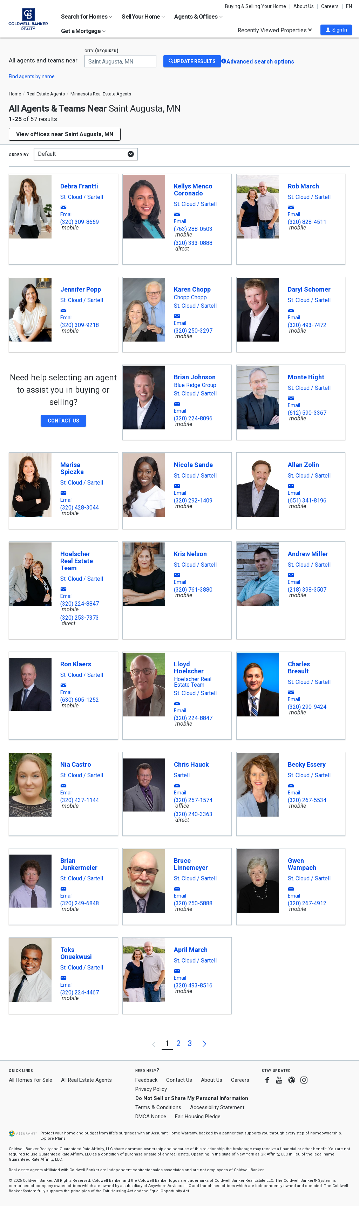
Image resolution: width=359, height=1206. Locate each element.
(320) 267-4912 (307, 903)
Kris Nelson (190, 554)
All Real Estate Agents (86, 1080)
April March (191, 949)
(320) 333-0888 (193, 243)
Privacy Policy (151, 1089)
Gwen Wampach (302, 864)
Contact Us (179, 1080)
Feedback (146, 1080)
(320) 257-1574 (193, 800)
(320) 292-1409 (193, 500)
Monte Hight (306, 377)
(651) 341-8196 (307, 500)
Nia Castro (75, 764)
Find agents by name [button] (32, 76)
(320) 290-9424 (307, 707)
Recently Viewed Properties (275, 30)
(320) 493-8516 (193, 985)
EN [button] (349, 6)
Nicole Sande (193, 464)
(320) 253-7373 (79, 617)
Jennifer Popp (80, 289)
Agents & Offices (198, 16)
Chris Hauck (191, 764)
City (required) (101, 50)
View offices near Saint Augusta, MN (64, 134)
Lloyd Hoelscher (189, 667)
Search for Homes (86, 16)
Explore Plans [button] (53, 1138)
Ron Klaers (75, 664)
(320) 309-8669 (79, 222)
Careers (330, 6)
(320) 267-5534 (307, 800)
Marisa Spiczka (72, 468)
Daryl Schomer (309, 289)
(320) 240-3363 (193, 814)
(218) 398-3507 (307, 589)
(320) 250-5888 (193, 903)
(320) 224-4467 (79, 992)
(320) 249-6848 (79, 903)
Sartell (182, 775)
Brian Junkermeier (78, 864)
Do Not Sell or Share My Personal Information (191, 1098)
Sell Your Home (143, 16)
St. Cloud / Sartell (81, 197)
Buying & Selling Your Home (255, 6)
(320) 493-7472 (307, 325)
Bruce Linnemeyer (191, 864)
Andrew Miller (308, 554)
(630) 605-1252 (79, 700)
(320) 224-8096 (193, 418)
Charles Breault (299, 667)
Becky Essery (307, 764)
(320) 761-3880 (193, 589)
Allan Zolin (303, 464)
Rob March (303, 186)
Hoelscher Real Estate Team (76, 561)
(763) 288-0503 (193, 229)
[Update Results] (192, 61)
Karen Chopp (192, 289)
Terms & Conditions (158, 1107)
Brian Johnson (195, 377)
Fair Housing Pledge (198, 1116)
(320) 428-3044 (79, 507)
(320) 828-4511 (307, 222)
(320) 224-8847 (79, 603)
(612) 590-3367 (307, 412)
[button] (336, 30)
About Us (303, 6)
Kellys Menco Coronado (193, 189)
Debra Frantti (79, 186)
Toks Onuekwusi (76, 953)
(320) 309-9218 (79, 325)
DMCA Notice (150, 1116)
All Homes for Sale (30, 1080)
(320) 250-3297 (193, 330)
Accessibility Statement (217, 1107)
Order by (19, 154)
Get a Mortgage (83, 30)
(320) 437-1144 (79, 800)
